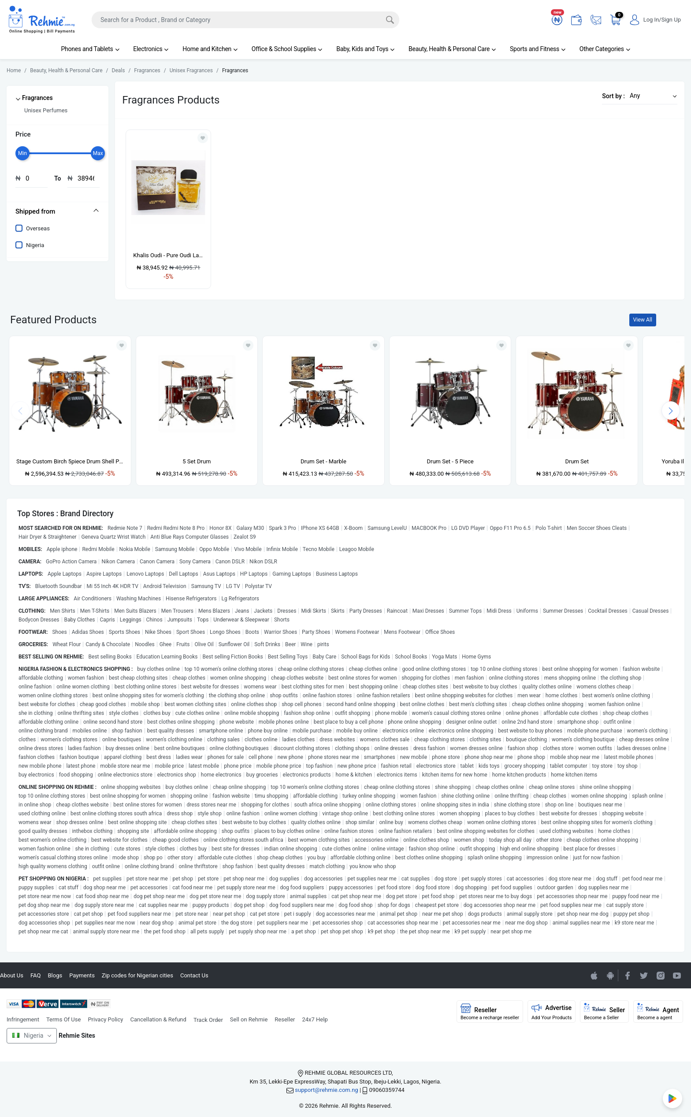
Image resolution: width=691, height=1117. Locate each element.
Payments (82, 975)
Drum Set (577, 461)
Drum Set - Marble (323, 461)
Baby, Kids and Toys (365, 48)
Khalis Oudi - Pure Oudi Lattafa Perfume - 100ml (168, 255)
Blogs (55, 975)
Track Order (208, 1020)
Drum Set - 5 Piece (450, 461)
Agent (658, 1012)
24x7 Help (315, 1019)
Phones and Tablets (90, 48)
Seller (604, 1012)
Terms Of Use (63, 1019)
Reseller (285, 1019)
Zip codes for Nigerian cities (137, 975)
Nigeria (35, 245)
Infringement (23, 1019)
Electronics (150, 48)
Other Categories (605, 48)
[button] (650, 96)
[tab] (57, 211)
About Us (11, 975)
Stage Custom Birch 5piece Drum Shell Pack (70, 461)
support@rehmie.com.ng (326, 1090)
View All (642, 320)
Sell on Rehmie (249, 1019)
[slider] (22, 153)
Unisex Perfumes (45, 110)
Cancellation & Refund (158, 1019)
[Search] (245, 20)
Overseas (38, 228)
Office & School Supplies (287, 48)
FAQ (35, 975)
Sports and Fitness (537, 48)
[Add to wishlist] (121, 345)
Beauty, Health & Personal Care (452, 48)
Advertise (551, 1012)
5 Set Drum (196, 461)
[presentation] (670, 410)
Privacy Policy (105, 1019)
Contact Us (194, 975)
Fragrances (37, 97)
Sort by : (613, 96)
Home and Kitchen (210, 48)
